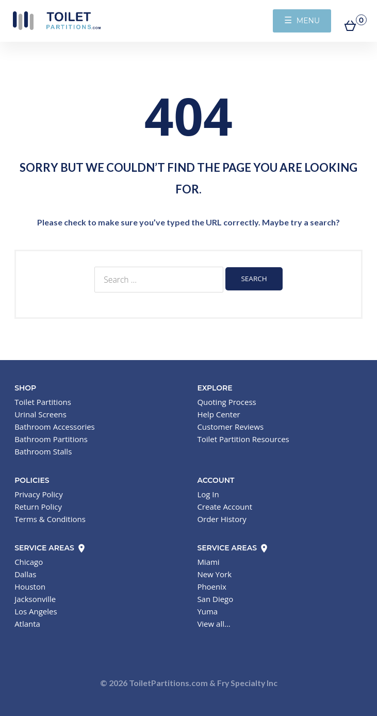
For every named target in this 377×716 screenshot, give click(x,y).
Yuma (207, 611)
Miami (208, 562)
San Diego (215, 599)
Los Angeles (35, 611)
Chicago (28, 562)
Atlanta (27, 624)
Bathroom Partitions (51, 439)
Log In (208, 494)
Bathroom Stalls (43, 451)
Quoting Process (226, 402)
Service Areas (50, 547)
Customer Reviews (230, 426)
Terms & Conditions (50, 519)
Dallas (25, 574)
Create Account (224, 506)
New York (214, 574)
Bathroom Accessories (54, 426)
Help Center (218, 414)
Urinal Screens (40, 414)
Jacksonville (35, 599)
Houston (29, 586)
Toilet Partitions (57, 20)
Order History (221, 519)
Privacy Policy (38, 494)
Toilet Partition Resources (243, 439)
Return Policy (38, 506)
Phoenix (211, 586)
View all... (213, 624)
